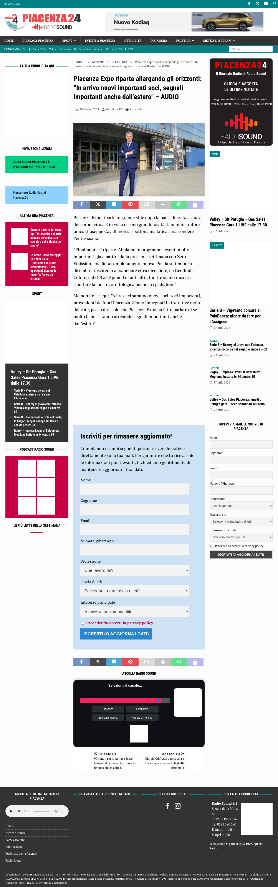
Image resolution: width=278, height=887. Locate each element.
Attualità (133, 40)
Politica (183, 40)
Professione (90, 561)
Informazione (13, 847)
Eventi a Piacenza (100, 40)
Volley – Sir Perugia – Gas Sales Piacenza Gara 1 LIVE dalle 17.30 (34, 377)
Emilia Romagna (107, 717)
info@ (228, 829)
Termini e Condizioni (54, 882)
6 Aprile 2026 (221, 231)
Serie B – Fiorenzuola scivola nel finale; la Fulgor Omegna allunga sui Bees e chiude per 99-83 (38, 421)
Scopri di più (221, 834)
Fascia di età (91, 581)
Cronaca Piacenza (38, 40)
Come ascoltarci (15, 840)
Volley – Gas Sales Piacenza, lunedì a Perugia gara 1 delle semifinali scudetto (237, 401)
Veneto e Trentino (142, 717)
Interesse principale (97, 602)
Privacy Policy (34, 882)
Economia (159, 40)
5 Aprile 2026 (221, 328)
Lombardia (142, 709)
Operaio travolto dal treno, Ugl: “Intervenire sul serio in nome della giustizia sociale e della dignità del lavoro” (46, 237)
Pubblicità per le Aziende (21, 853)
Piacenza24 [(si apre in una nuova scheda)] (20, 197)
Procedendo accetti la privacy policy (119, 622)
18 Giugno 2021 (89, 109)
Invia (52, 166)
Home (9, 40)
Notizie (98, 62)
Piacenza (108, 709)
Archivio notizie (15, 833)
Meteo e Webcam (217, 40)
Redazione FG (114, 109)
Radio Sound (12, 3)
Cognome (88, 500)
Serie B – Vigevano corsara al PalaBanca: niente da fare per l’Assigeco (32, 394)
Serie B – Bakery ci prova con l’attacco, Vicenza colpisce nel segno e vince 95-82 (38, 408)
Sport (67, 40)
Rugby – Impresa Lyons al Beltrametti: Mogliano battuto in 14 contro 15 (236, 374)
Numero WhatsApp (97, 540)
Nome (85, 479)
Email (85, 520)
